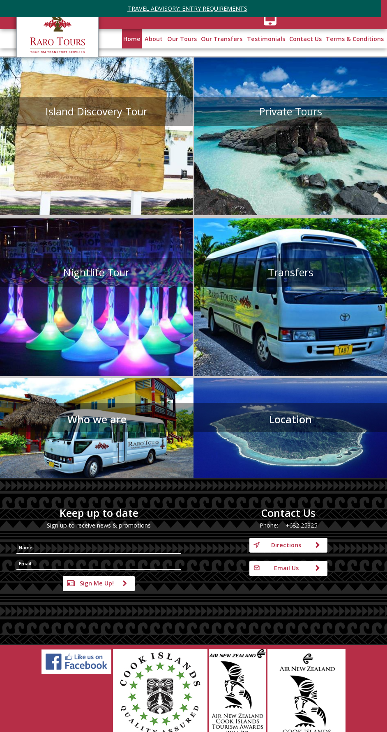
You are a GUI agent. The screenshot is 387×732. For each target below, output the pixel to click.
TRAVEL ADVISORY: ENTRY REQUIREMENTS (187, 8)
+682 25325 (301, 525)
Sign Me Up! (97, 583)
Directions (286, 545)
